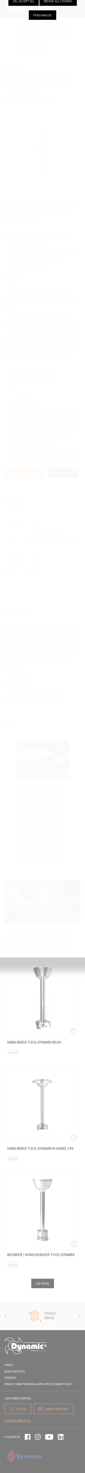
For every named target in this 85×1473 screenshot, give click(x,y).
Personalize (43, 15)
